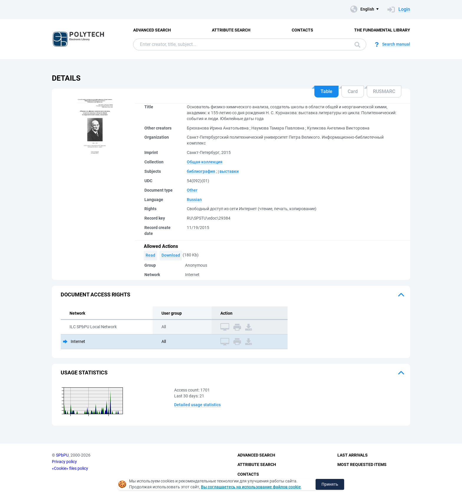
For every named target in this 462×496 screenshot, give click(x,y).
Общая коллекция (204, 162)
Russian (194, 199)
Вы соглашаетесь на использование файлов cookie (251, 487)
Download (170, 255)
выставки (229, 171)
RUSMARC (384, 91)
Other (192, 190)
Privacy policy (64, 461)
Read (150, 255)
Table (326, 91)
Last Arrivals (352, 455)
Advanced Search (152, 30)
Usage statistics (84, 372)
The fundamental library (382, 30)
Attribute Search (231, 30)
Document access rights (95, 294)
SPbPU (62, 455)
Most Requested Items (362, 464)
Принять (329, 484)
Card (353, 91)
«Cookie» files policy (70, 468)
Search (357, 45)
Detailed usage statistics (197, 404)
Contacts (302, 30)
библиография (201, 171)
